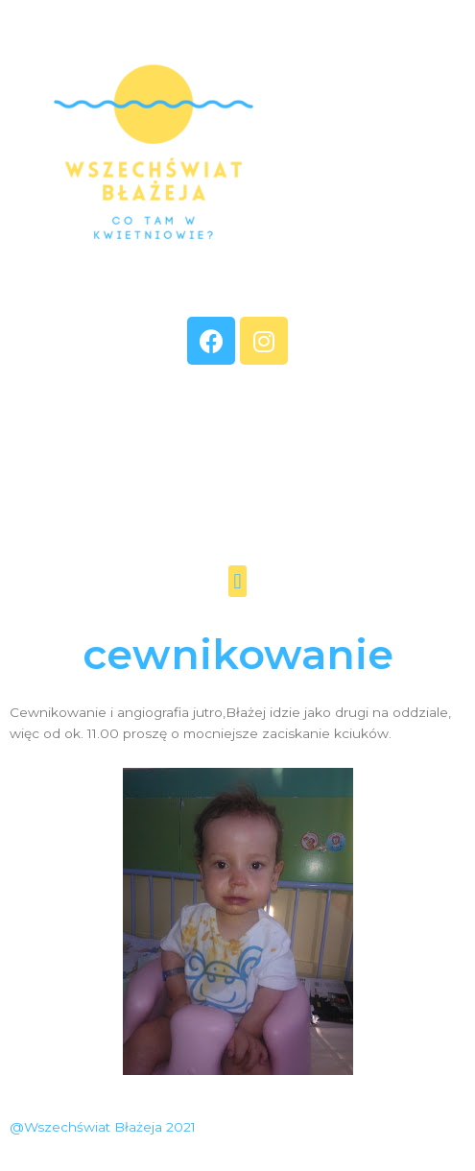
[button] (237, 581)
